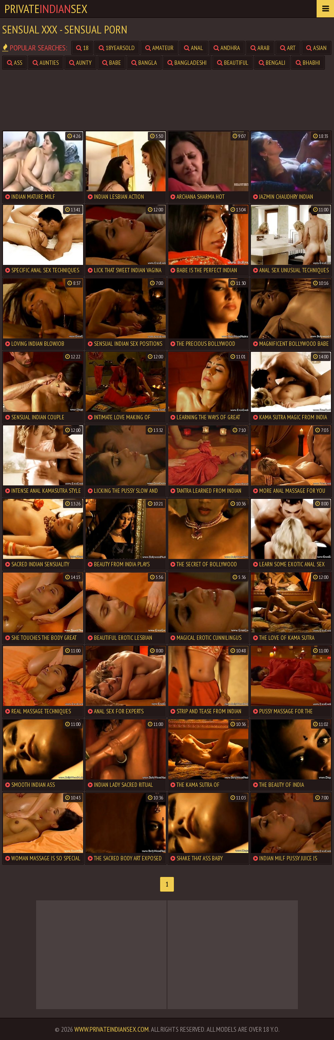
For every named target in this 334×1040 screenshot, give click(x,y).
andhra (227, 48)
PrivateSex (45, 8)
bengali (272, 63)
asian (316, 48)
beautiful (232, 63)
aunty (80, 63)
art (288, 48)
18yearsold (117, 48)
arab (260, 48)
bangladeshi (187, 63)
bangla (144, 63)
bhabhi (308, 63)
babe (111, 63)
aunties (46, 63)
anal (193, 48)
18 (82, 48)
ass (14, 63)
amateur (159, 48)
